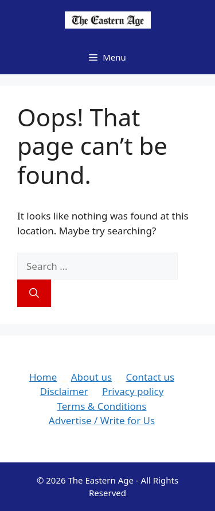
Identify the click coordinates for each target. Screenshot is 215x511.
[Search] (34, 293)
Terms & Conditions (101, 406)
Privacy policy (132, 391)
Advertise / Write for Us (102, 420)
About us (91, 377)
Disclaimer (64, 391)
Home (43, 377)
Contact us (150, 377)
